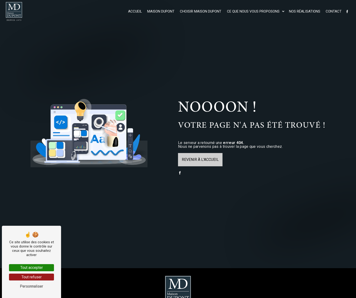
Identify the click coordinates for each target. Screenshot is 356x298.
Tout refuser (32, 277)
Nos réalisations (304, 11)
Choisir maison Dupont (200, 11)
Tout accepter (31, 267)
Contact (334, 11)
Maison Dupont (160, 11)
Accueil (135, 11)
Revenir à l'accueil (200, 159)
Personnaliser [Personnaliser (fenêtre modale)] (31, 286)
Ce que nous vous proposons (253, 11)
